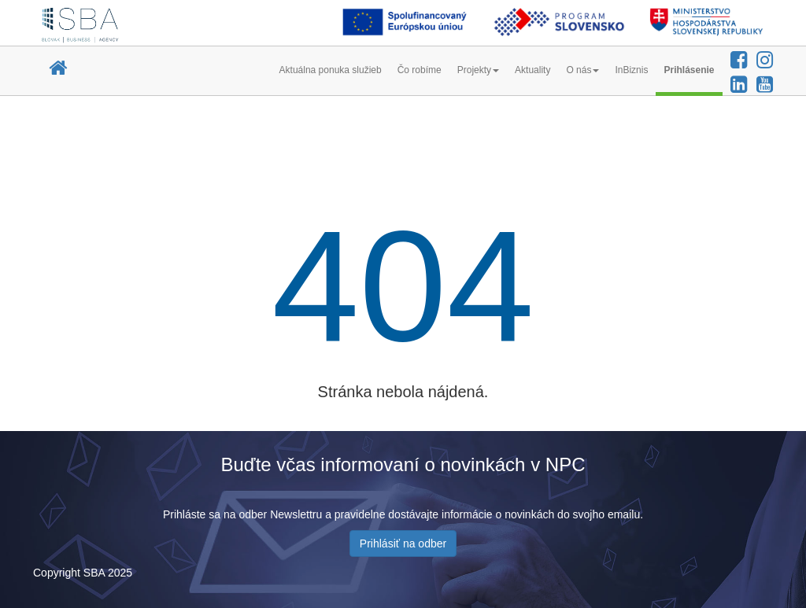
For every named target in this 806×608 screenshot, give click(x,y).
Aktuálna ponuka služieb (330, 70)
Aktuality (532, 70)
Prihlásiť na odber (403, 543)
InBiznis (631, 70)
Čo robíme (419, 70)
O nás (582, 70)
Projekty (478, 70)
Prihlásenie (689, 70)
